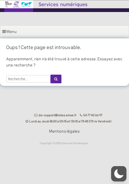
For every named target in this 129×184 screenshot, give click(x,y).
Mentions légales (64, 132)
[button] (118, 173)
